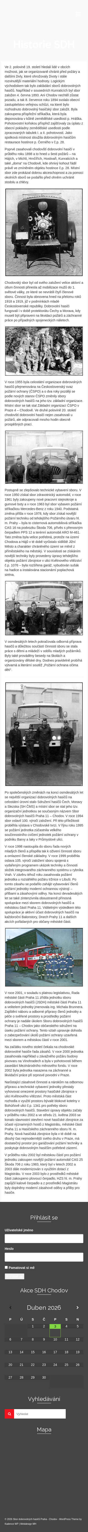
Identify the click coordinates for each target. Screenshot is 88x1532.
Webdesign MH (28, 1524)
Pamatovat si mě (22, 1268)
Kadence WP (11, 1524)
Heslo (9, 1249)
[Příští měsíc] (77, 1307)
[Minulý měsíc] (10, 1307)
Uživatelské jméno (19, 1230)
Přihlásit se (15, 1276)
